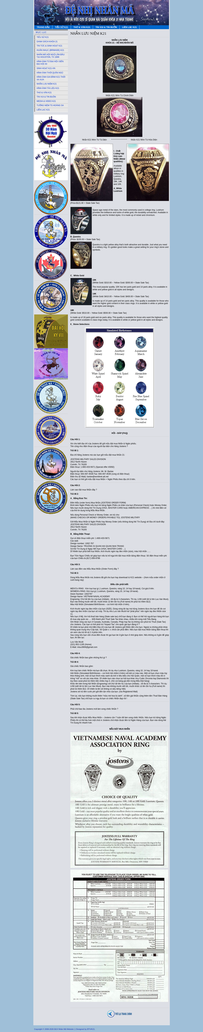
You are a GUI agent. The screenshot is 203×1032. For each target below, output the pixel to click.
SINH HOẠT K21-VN (46, 68)
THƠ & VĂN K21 (81, 27)
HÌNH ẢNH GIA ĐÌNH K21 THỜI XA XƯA (51, 78)
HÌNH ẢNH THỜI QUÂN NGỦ (50, 73)
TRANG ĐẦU (43, 27)
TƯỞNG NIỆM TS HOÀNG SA (50, 105)
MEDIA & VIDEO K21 (46, 101)
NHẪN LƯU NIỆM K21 (47, 84)
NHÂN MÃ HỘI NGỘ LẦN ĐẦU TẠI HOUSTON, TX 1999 (51, 55)
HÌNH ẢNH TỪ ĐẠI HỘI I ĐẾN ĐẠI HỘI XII (50, 62)
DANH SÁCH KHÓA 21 (47, 41)
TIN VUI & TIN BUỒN (106, 27)
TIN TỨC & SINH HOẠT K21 (49, 46)
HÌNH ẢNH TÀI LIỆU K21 (48, 88)
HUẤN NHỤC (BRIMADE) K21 (50, 50)
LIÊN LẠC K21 (129, 27)
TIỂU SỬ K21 (61, 27)
